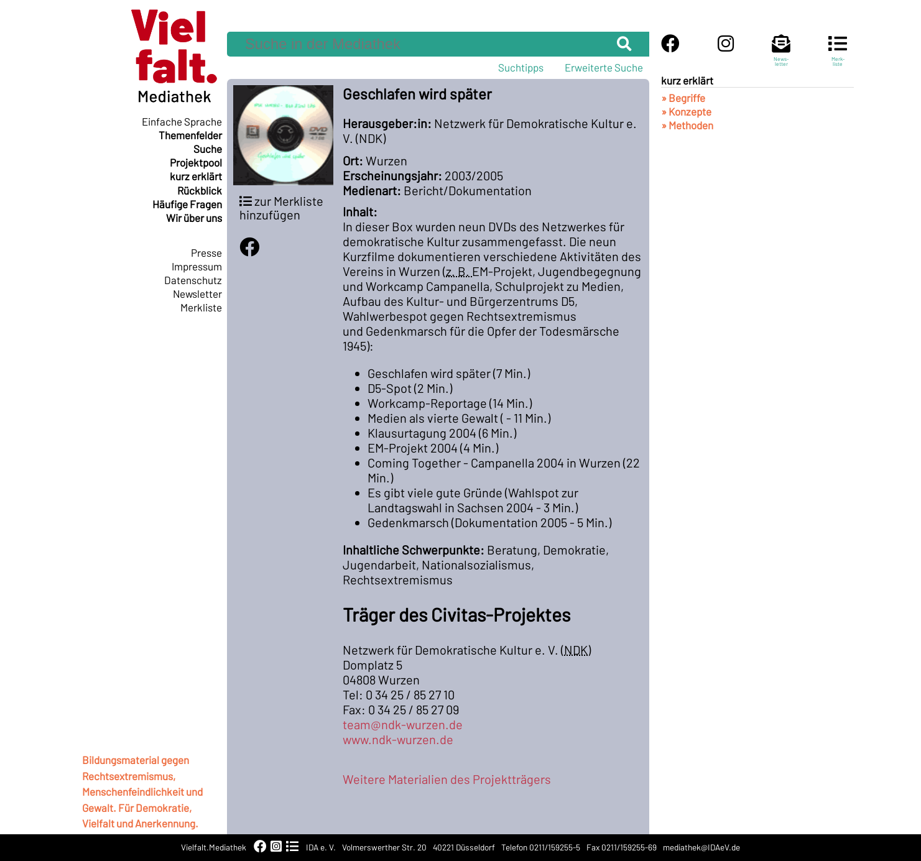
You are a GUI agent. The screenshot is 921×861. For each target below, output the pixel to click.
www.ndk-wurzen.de (398, 739)
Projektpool (196, 162)
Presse (206, 252)
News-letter (781, 56)
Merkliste (201, 307)
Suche (207, 148)
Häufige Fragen (187, 204)
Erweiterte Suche (604, 67)
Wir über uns (194, 217)
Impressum (197, 266)
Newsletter (197, 293)
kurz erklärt (196, 176)
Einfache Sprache (182, 121)
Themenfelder (190, 135)
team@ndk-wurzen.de (403, 724)
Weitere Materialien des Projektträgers (447, 778)
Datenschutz (193, 280)
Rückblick (199, 190)
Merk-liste (837, 56)
